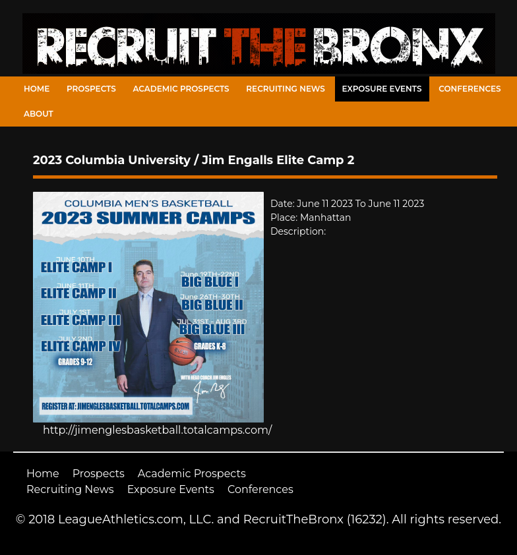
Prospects (91, 89)
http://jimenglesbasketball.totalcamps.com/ (157, 430)
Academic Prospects (181, 89)
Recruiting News (285, 89)
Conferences (470, 89)
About (38, 114)
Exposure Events (382, 89)
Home (36, 89)
